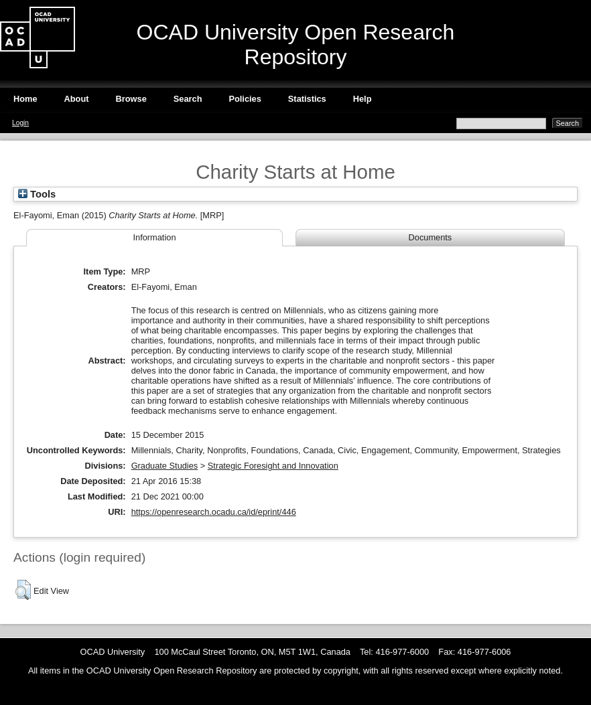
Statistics (307, 99)
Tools (37, 194)
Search (188, 99)
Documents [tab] (430, 237)
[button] (23, 590)
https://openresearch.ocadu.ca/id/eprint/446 (213, 512)
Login (20, 123)
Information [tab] (154, 237)
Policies (244, 99)
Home (25, 99)
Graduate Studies (164, 466)
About (76, 99)
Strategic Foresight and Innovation (273, 466)
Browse (131, 99)
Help (362, 99)
